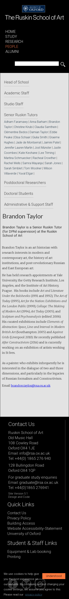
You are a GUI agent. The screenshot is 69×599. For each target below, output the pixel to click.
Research (14, 41)
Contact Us (16, 513)
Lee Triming (46, 153)
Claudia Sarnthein (46, 127)
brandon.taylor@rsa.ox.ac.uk (30, 385)
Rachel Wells (12, 163)
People (11, 46)
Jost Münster (42, 147)
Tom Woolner (33, 168)
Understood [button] (54, 576)
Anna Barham (38, 122)
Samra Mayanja (32, 163)
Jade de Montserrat (28, 142)
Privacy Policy (19, 518)
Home (10, 31)
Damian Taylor (39, 132)
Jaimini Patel (51, 142)
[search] (37, 63)
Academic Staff (16, 93)
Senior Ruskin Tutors (21, 115)
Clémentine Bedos (16, 132)
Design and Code (19, 497)
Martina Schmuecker (17, 158)
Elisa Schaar (22, 137)
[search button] (63, 64)
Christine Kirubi (23, 127)
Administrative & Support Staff (28, 204)
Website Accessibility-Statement (34, 528)
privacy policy (33, 594)
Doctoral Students (18, 193)
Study (11, 36)
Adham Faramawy (16, 122)
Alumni (12, 51)
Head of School (16, 82)
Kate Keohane (28, 153)
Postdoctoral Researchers (25, 182)
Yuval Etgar (26, 173)
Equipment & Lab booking (29, 551)
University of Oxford (24, 533)
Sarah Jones (53, 163)
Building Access (21, 523)
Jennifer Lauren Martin (18, 147)
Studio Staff (13, 104)
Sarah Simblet (13, 168)
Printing (14, 556)
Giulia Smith (39, 137)
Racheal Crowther (44, 158)
